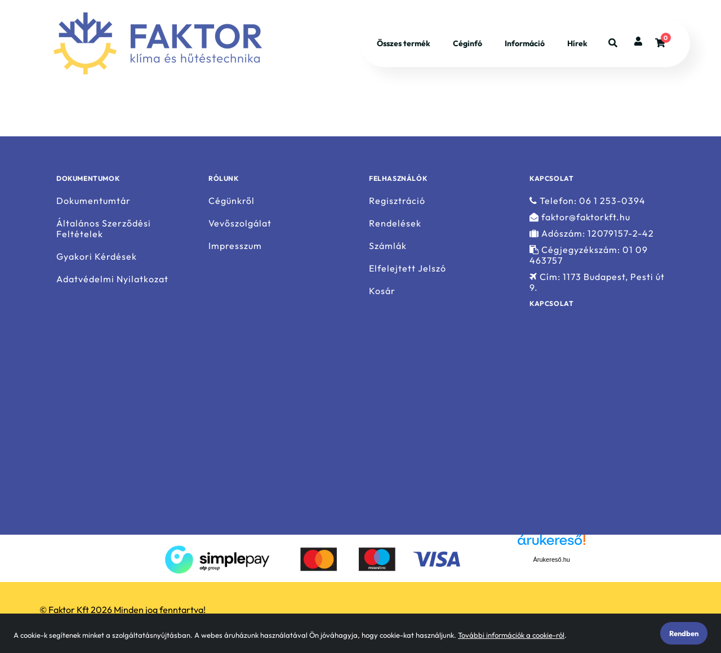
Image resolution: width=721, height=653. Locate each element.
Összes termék (403, 44)
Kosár (382, 291)
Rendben (683, 633)
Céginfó (467, 44)
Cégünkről (231, 200)
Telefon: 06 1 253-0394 (587, 200)
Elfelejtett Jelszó (407, 268)
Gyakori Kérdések (96, 256)
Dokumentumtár (93, 200)
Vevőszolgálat (240, 223)
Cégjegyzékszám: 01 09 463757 (588, 255)
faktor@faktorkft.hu (579, 217)
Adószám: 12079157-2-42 (591, 233)
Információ (525, 44)
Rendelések (395, 223)
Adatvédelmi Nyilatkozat (112, 279)
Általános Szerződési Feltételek (103, 228)
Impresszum (235, 246)
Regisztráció (397, 200)
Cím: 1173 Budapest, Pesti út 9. (597, 282)
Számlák (388, 246)
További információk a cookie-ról (511, 634)
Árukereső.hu (551, 559)
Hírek (577, 44)
